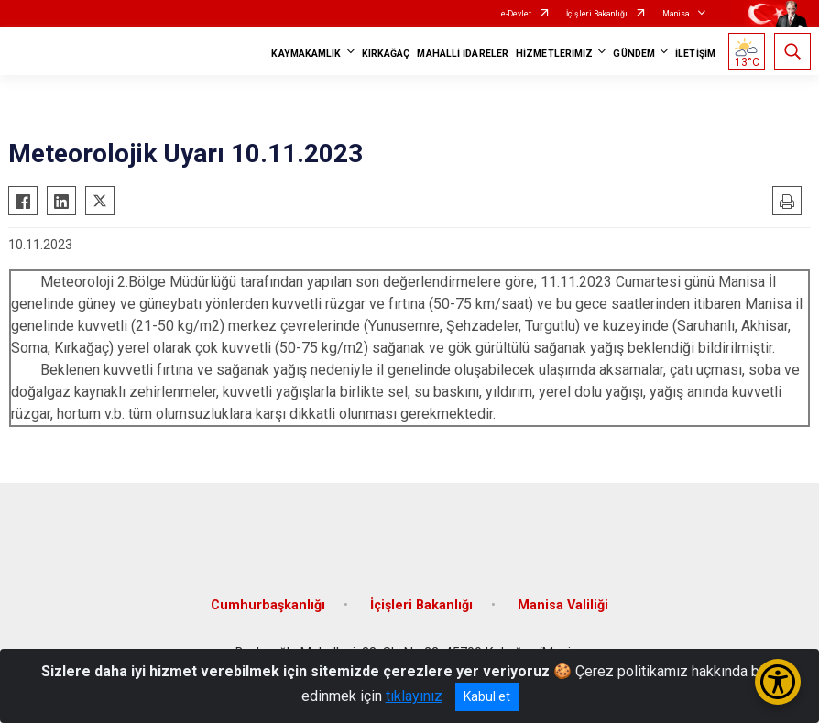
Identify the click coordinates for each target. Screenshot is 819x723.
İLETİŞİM (695, 54)
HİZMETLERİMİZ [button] (554, 54)
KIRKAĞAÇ (386, 54)
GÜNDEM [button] (634, 54)
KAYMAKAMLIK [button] (306, 54)
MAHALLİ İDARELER (462, 54)
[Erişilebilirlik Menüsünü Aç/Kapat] (778, 682)
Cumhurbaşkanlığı (268, 605)
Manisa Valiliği (563, 605)
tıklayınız (414, 696)
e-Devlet (516, 13)
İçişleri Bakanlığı (597, 13)
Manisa (676, 13)
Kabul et (487, 696)
